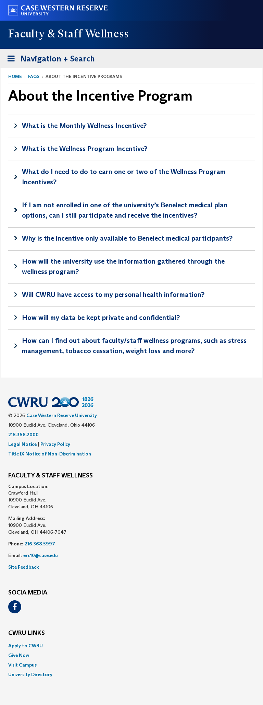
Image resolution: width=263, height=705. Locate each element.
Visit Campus (22, 665)
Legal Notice (22, 444)
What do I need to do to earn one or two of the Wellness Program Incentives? (124, 176)
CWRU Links (26, 633)
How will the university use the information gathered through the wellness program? (123, 266)
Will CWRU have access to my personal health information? (113, 294)
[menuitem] (131, 645)
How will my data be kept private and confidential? (101, 317)
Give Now (18, 655)
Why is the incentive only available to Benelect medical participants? (127, 238)
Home (15, 76)
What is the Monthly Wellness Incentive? (84, 126)
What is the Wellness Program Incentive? (84, 149)
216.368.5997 (40, 544)
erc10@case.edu (40, 555)
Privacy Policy (55, 444)
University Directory (30, 674)
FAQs (33, 76)
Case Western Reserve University (61, 415)
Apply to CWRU (25, 646)
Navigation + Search (49, 57)
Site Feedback (23, 567)
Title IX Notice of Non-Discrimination (49, 454)
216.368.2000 (23, 434)
